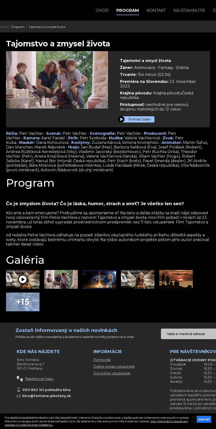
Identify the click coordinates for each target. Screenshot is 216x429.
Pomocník (102, 360)
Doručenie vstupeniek (111, 373)
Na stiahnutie (189, 10)
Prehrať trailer (139, 119)
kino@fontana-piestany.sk (46, 396)
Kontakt (156, 10)
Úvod (102, 10)
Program (127, 10)
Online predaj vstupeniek (114, 366)
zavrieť (204, 419)
